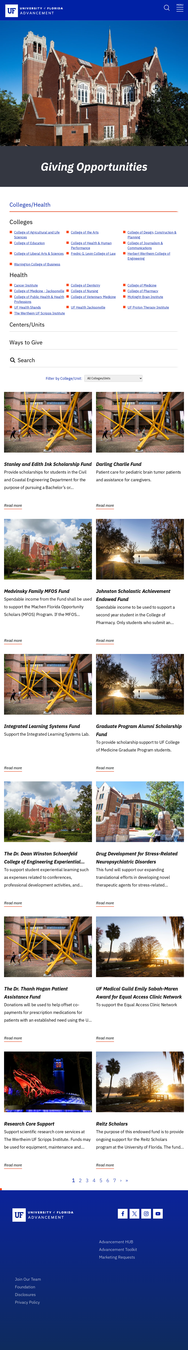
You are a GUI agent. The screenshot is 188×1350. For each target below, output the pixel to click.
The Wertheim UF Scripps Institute (39, 313)
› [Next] (120, 1180)
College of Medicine (142, 285)
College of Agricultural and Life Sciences (37, 234)
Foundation (25, 1287)
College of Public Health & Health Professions (39, 299)
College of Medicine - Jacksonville (39, 291)
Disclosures (25, 1294)
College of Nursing (84, 291)
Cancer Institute (26, 285)
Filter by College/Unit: (64, 378)
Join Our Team (28, 1279)
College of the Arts (85, 232)
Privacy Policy (27, 1302)
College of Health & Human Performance (91, 245)
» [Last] (127, 1180)
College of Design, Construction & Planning (152, 234)
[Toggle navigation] (180, 7)
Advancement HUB (116, 1241)
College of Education (29, 243)
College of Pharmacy (143, 291)
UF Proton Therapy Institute (148, 307)
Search (22, 360)
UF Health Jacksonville (88, 307)
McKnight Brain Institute (145, 297)
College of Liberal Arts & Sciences (39, 254)
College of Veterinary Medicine (93, 297)
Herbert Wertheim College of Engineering (149, 256)
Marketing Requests (117, 1257)
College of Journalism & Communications (145, 245)
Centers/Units (27, 324)
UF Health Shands (27, 307)
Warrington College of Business (37, 264)
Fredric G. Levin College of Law (93, 254)
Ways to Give (26, 342)
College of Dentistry (85, 285)
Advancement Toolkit (118, 1249)
